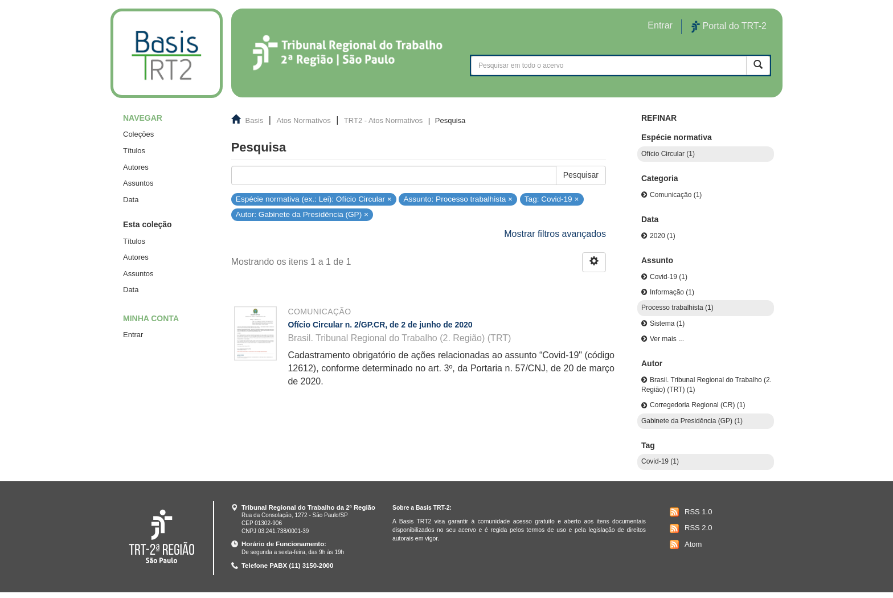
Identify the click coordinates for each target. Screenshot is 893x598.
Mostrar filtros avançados (555, 234)
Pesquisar (581, 174)
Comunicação (319, 311)
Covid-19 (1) (668, 277)
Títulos (134, 150)
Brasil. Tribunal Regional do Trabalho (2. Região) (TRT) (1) (706, 385)
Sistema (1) (667, 323)
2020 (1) (662, 236)
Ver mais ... (667, 339)
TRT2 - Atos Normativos (383, 120)
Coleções (138, 134)
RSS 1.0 (689, 512)
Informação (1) (672, 292)
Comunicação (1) (676, 195)
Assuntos (138, 183)
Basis (254, 120)
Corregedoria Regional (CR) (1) (697, 405)
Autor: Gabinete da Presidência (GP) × (302, 214)
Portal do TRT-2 (729, 27)
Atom (684, 544)
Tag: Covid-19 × (552, 198)
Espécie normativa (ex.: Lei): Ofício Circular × (314, 198)
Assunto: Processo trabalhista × (458, 198)
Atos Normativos (303, 120)
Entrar (133, 334)
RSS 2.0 (689, 528)
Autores (136, 167)
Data (130, 199)
